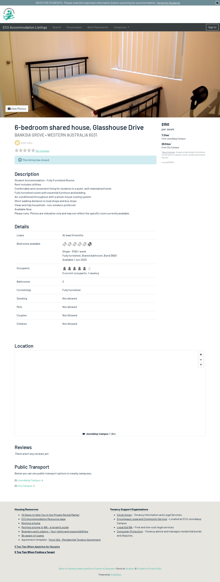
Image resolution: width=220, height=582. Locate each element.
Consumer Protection (130, 531)
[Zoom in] (201, 354)
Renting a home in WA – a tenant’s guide (45, 527)
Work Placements (97, 27)
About (61, 568)
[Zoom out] (201, 359)
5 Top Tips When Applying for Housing (37, 546)
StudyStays (116, 574)
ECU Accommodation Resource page (43, 519)
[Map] (110, 393)
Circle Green (124, 514)
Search (57, 27)
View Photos (17, 108)
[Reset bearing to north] (201, 364)
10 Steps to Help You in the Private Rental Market (50, 514)
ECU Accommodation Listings (25, 27)
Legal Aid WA (125, 527)
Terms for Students (168, 2)
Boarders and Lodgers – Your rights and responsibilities (54, 531)
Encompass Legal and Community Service (142, 519)
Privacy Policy (155, 568)
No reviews (42, 150)
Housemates (74, 27)
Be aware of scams (32, 535)
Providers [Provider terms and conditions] (141, 568)
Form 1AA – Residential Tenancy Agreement (75, 539)
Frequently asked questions (79, 568)
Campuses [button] (120, 27)
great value (23, 142)
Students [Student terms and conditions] (130, 568)
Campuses (109, 568)
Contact (98, 568)
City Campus (24, 485)
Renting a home (30, 523)
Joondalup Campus (29, 480)
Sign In (212, 27)
